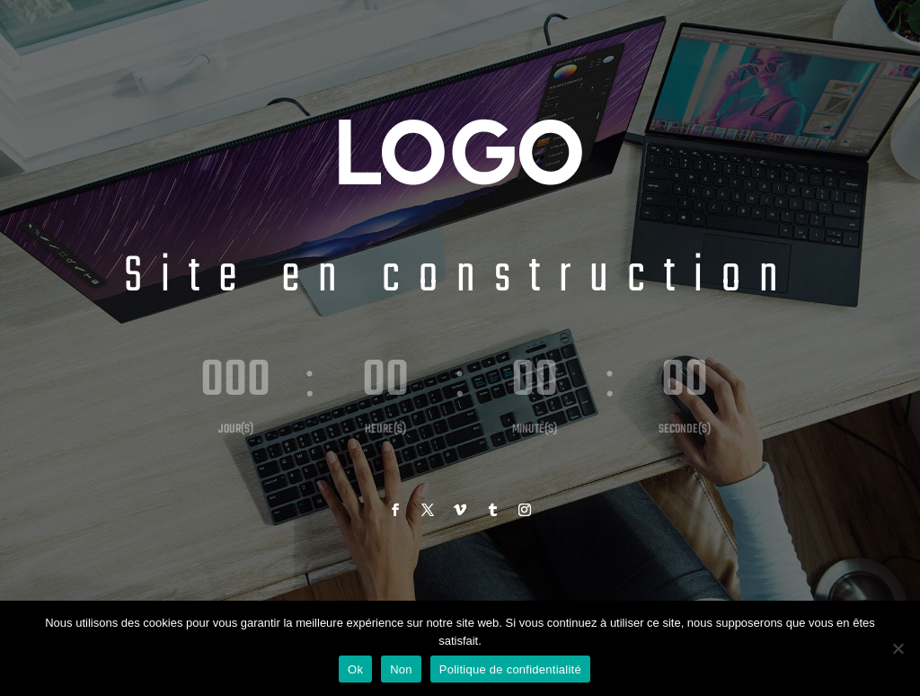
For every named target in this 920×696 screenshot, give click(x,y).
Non (401, 669)
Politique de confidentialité (510, 669)
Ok (355, 669)
